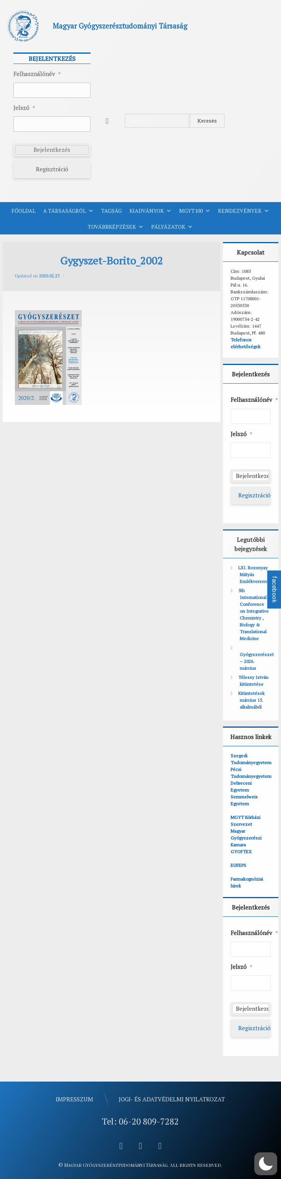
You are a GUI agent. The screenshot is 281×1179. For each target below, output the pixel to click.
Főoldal (23, 210)
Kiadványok (150, 210)
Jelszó (24, 108)
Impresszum (74, 1099)
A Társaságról (68, 210)
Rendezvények (243, 210)
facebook (274, 589)
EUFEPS (238, 865)
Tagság (111, 210)
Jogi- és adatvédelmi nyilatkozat (172, 1099)
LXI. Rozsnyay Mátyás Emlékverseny (254, 574)
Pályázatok (172, 226)
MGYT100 (194, 210)
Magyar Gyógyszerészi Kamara (246, 838)
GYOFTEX (241, 851)
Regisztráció (52, 169)
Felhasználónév (37, 74)
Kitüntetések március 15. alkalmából (251, 700)
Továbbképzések (116, 226)
